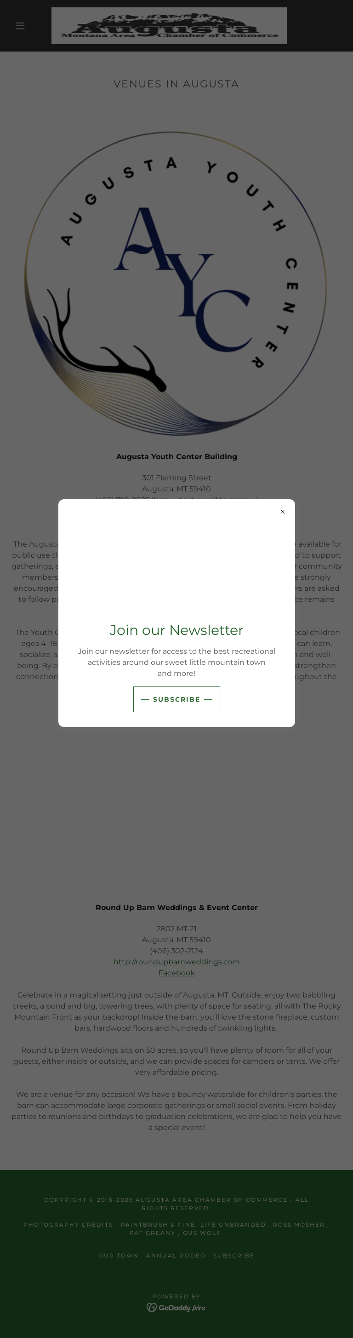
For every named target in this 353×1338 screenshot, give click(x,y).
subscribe (176, 699)
